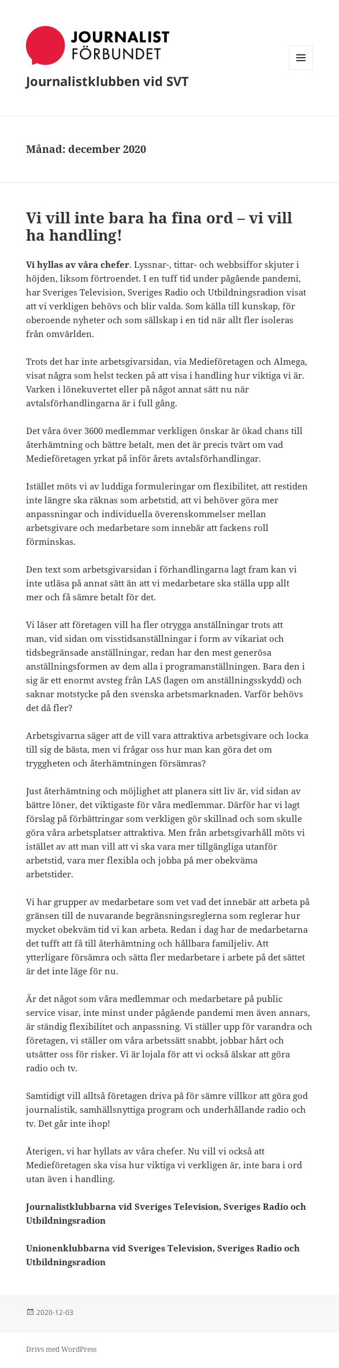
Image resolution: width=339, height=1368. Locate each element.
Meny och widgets (301, 69)
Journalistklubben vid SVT (107, 80)
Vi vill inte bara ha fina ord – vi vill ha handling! (159, 226)
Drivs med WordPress (61, 1349)
